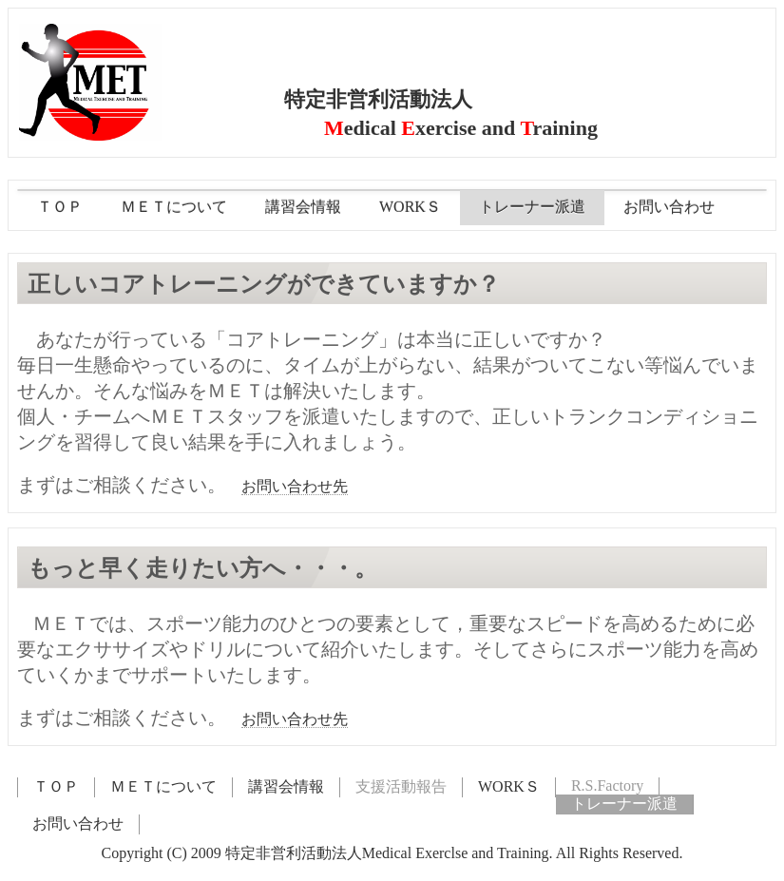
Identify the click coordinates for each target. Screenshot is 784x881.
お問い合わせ (669, 207)
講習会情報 (303, 207)
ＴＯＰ (60, 207)
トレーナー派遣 (532, 207)
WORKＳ (410, 207)
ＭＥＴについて (174, 207)
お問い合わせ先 (294, 486)
